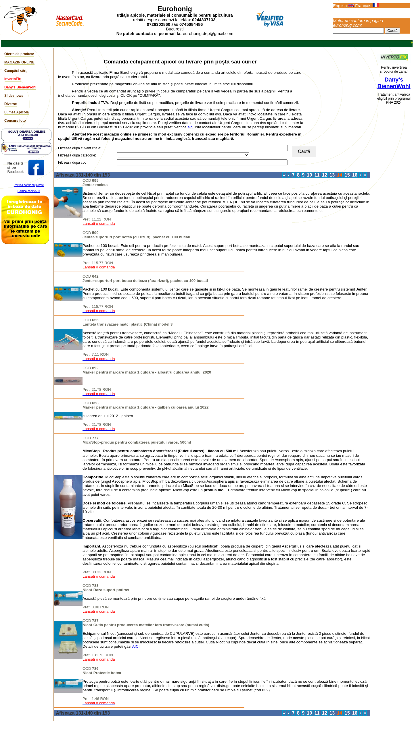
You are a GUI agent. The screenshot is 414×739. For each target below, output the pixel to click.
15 (347, 175)
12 (324, 175)
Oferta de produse (19, 54)
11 (317, 175)
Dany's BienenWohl (20, 87)
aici (190, 127)
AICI (136, 646)
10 (309, 175)
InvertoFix (12, 79)
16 (354, 175)
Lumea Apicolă (16, 112)
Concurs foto (15, 121)
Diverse (10, 104)
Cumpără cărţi (16, 71)
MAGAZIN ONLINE (19, 62)
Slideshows (13, 96)
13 (332, 175)
